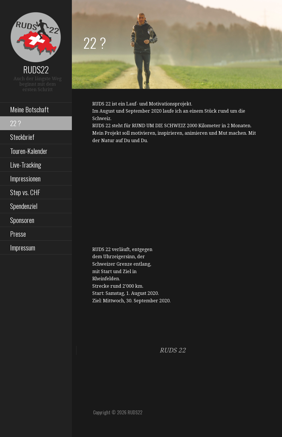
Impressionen (25, 178)
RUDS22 (36, 69)
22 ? (15, 123)
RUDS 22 (173, 350)
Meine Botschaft (29, 109)
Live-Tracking (25, 164)
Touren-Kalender (28, 151)
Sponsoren (22, 220)
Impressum (22, 247)
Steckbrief (22, 137)
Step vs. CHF (25, 192)
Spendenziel (23, 206)
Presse (18, 233)
